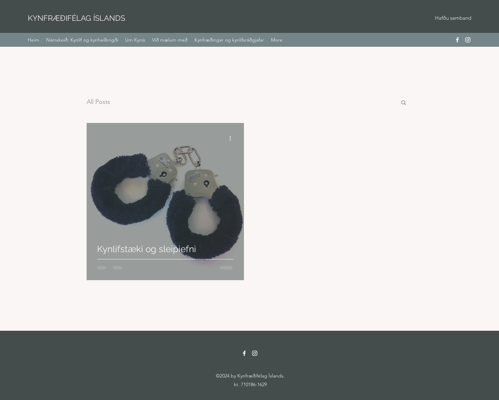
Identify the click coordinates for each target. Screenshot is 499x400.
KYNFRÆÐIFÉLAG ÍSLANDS (76, 18)
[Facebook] (457, 39)
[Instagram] (467, 39)
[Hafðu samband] (453, 18)
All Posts (98, 102)
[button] (403, 103)
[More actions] (232, 138)
